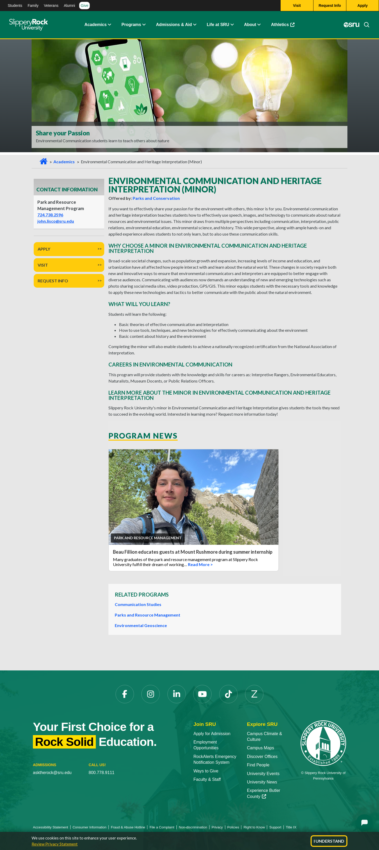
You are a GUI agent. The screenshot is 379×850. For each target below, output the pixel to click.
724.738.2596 (50, 214)
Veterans (51, 5)
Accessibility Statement (50, 827)
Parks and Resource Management (147, 614)
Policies (233, 827)
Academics (95, 25)
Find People (258, 765)
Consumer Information (90, 827)
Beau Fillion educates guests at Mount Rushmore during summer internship (193, 552)
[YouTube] (202, 694)
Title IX (291, 827)
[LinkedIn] (176, 694)
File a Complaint (161, 827)
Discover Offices (262, 756)
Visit (43, 264)
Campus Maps (260, 748)
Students (15, 5)
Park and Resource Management (148, 538)
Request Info (53, 280)
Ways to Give (205, 771)
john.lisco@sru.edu (55, 220)
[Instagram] (150, 694)
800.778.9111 (101, 772)
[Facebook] (125, 694)
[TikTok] (228, 694)
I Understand (329, 840)
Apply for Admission (212, 733)
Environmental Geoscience (141, 625)
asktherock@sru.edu (52, 772)
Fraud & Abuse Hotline (128, 827)
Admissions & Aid (174, 25)
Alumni (69, 5)
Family (33, 5)
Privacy (217, 827)
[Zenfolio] (254, 694)
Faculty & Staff (207, 779)
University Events (263, 773)
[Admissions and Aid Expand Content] (194, 25)
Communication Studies (138, 604)
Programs (131, 25)
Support (275, 827)
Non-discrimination (193, 827)
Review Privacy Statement (55, 844)
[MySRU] (351, 25)
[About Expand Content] (143, 25)
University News (262, 782)
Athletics (283, 25)
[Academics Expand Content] (109, 25)
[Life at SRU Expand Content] (232, 25)
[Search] (364, 25)
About (250, 25)
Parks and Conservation (156, 198)
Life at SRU (218, 25)
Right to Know (254, 827)
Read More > (200, 564)
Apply (44, 248)
